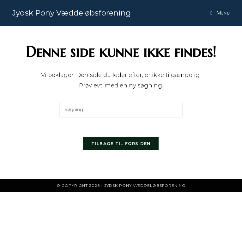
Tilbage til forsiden (120, 143)
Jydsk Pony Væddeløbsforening (71, 12)
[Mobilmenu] (220, 13)
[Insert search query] (121, 110)
